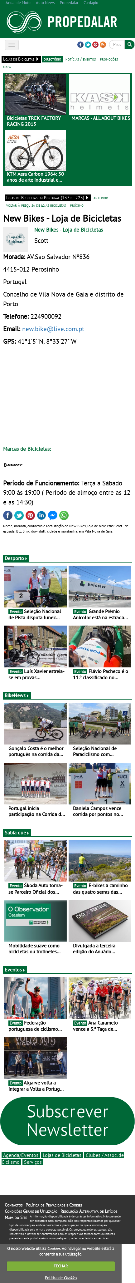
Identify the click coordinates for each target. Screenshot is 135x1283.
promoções (109, 59)
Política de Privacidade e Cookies (54, 1205)
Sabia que (17, 832)
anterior (101, 197)
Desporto (16, 558)
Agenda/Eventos (20, 1155)
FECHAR (61, 1266)
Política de (61, 1278)
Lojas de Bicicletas (62, 1155)
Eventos (15, 969)
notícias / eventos (80, 59)
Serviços (33, 1162)
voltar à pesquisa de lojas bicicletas (36, 205)
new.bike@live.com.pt (53, 328)
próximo (77, 205)
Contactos (13, 1205)
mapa (7, 66)
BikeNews (17, 695)
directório (52, 59)
